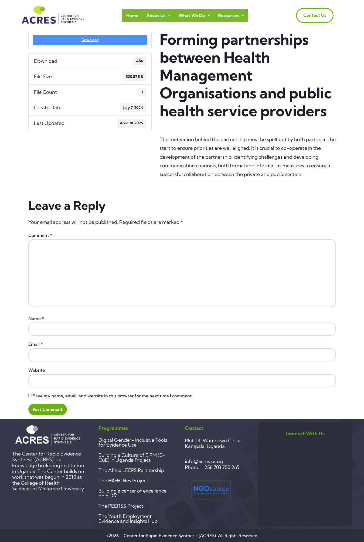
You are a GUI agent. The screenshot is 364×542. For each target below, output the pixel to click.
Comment (40, 235)
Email (35, 344)
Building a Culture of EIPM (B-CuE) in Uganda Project (131, 457)
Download (89, 40)
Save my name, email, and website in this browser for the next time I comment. (113, 395)
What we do (194, 15)
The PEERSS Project (120, 506)
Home (132, 15)
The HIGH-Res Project (123, 480)
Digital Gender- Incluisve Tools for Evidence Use (132, 442)
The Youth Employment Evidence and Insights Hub (128, 518)
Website (36, 370)
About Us (158, 15)
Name (36, 318)
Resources (231, 15)
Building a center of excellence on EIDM (132, 493)
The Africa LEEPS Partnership (131, 470)
